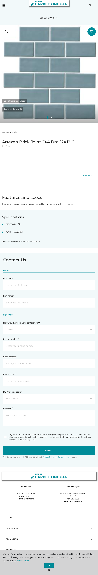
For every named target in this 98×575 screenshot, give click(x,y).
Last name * (8, 296)
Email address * (10, 357)
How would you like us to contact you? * (21, 323)
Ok (49, 565)
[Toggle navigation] (4, 5)
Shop (49, 518)
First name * (8, 278)
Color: (15, 101)
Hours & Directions (25, 499)
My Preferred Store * (12, 392)
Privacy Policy (48, 457)
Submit (49, 450)
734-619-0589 (73, 499)
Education (49, 539)
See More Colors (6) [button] (13, 109)
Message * (8, 408)
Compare (89, 175)
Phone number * (11, 339)
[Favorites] (90, 5)
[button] (49, 329)
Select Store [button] (47, 18)
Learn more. (23, 560)
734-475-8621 (25, 496)
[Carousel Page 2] (51, 117)
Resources (49, 528)
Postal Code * (9, 374)
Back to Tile (9, 132)
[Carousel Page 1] (47, 117)
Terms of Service (64, 457)
